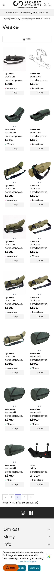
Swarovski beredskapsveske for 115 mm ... (39, 358)
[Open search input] (45, 4)
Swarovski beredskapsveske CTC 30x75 (39, 78)
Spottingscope (27, 18)
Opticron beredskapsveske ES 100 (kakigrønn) (14, 358)
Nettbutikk (15, 18)
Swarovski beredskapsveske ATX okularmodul (14, 134)
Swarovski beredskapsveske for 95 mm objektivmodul (14, 470)
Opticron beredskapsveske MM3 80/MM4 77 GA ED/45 (14, 190)
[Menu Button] (3, 4)
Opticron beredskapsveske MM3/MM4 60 (39, 246)
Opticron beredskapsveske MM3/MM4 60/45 (14, 302)
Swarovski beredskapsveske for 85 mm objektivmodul (39, 414)
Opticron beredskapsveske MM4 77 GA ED (14, 78)
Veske (47, 18)
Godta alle (34, 568)
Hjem (6, 18)
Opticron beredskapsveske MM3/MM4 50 (39, 190)
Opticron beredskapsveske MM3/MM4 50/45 (14, 246)
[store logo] (27, 5)
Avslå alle (19, 568)
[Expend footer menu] (49, 537)
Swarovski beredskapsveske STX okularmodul (39, 134)
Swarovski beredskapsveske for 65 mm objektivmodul (14, 414)
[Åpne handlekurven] (50, 4)
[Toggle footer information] (49, 529)
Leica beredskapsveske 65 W (39, 470)
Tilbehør (39, 18)
